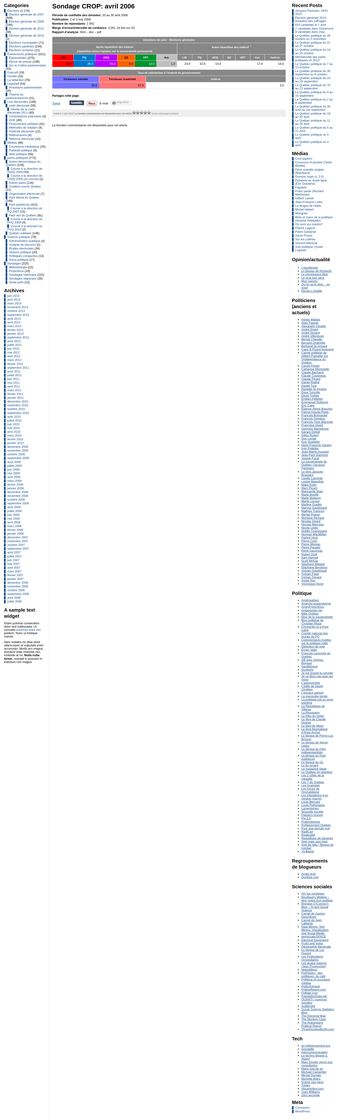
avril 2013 (13, 322)
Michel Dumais (311, 1075)
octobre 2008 (16, 499)
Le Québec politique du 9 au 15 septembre (314, 93)
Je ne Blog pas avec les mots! (317, 677)
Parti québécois (19, 204)
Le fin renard (309, 765)
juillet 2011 (14, 375)
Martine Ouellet (311, 504)
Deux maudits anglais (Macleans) (309, 171)
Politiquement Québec (316, 825)
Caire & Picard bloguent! (317, 349)
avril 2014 (13, 299)
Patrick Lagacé (305, 228)
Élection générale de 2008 (26, 21)
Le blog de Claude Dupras (313, 720)
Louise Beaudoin (312, 481)
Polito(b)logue (310, 986)
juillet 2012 (14, 345)
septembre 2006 (18, 594)
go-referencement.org (315, 1045)
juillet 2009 (14, 466)
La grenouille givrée (314, 696)
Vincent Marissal (306, 243)
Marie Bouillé (310, 494)
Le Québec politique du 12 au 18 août (312, 122)
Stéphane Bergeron (314, 567)
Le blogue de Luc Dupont (312, 951)
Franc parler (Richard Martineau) (309, 192)
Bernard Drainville (313, 343)
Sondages (14, 263)
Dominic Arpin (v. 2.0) (309, 176)
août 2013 (14, 318)
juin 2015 (13, 296)
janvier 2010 (15, 443)
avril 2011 (13, 386)
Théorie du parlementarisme (17, 96)
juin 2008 (13, 515)
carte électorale (19, 105)
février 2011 (15, 394)
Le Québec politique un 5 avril (312, 136)
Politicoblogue (310, 822)
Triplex (305, 1085)
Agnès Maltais (310, 319)
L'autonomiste (310, 683)
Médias (12, 142)
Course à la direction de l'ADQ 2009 (24, 170)
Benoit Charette (311, 339)
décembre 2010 (17, 401)
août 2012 (14, 341)
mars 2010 (14, 435)
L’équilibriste (309, 267)
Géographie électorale (316, 946)
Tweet (56, 103)
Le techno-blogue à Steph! (314, 1057)
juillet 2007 (14, 556)
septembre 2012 (18, 337)
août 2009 (14, 462)
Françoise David (312, 425)
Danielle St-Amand (313, 389)
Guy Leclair (309, 438)
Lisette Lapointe (312, 478)
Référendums (18, 135)
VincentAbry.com (312, 1088)
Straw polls (16, 282)
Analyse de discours (22, 244)
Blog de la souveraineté (317, 617)
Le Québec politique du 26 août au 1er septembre (312, 108)
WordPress (302, 1111)
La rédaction (15, 80)
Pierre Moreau (310, 544)
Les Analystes (310, 785)
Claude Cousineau (313, 375)
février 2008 (15, 530)
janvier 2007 (15, 579)
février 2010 (15, 439)
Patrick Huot (309, 537)
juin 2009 (13, 469)
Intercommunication (314, 1052)
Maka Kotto (309, 485)
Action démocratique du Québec (23, 163)
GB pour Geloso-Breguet (312, 661)
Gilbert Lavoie (304, 198)
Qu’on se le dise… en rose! (315, 286)
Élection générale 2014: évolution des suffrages (311, 19)
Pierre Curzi (309, 541)
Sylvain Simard (311, 577)
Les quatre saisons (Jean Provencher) (313, 964)
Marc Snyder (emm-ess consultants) (317, 1063)
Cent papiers (303, 158)
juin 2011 (13, 379)
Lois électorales (17, 101)
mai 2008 (13, 518)
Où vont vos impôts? (309, 224)
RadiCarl (307, 831)
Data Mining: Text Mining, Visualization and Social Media (315, 930)
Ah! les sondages (312, 893)
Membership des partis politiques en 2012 (310, 58)
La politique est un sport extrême (317, 701)
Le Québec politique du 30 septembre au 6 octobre (312, 72)
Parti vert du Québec (22, 215)
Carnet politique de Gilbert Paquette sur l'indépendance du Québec (314, 357)
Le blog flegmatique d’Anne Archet (314, 730)
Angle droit (308, 874)
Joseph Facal (310, 458)
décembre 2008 (17, 492)
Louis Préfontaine (313, 805)
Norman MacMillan (313, 534)
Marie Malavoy (311, 498)
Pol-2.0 (306, 818)
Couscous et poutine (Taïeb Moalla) (313, 164)
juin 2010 (13, 424)
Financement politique (23, 124)
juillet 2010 (14, 420)
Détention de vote (313, 646)
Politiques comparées (23, 256)
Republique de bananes (317, 838)
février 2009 (15, 484)
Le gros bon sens (312, 278)
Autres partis (17, 182)
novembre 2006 (17, 586)
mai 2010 (13, 428)
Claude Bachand (312, 372)
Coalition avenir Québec (25, 186)
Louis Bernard (310, 802)
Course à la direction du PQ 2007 (24, 210)
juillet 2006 (14, 601)
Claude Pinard (310, 379)
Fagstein (301, 187)
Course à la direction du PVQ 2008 (24, 220)
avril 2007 (13, 567)
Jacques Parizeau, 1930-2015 (312, 12)
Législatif (13, 83)
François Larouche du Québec (315, 654)
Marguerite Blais (312, 491)
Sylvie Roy (308, 580)
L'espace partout (312, 692)
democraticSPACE (313, 936)
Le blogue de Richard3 (316, 271)
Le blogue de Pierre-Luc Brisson (317, 737)
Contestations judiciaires (25, 116)
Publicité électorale (21, 131)
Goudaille (307, 1049)
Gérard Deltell (310, 432)
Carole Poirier (310, 366)
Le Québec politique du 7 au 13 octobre (314, 65)
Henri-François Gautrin (316, 445)
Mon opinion (309, 281)
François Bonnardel (314, 415)
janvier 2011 (15, 397)
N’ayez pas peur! (312, 1082)
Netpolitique (309, 969)
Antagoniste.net (311, 610)
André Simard (310, 332)
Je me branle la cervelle (317, 673)
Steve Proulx (303, 235)
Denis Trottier (310, 395)
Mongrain (301, 213)
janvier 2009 (15, 488)
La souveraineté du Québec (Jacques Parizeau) (314, 465)
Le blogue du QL (312, 762)
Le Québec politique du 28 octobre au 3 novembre (312, 37)
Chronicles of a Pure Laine (315, 628)
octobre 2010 (16, 409)
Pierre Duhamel (305, 232)
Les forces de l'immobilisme (310, 790)
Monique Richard (312, 518)
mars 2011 (14, 390)
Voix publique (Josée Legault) (309, 248)
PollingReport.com (313, 989)
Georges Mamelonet (315, 428)
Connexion (302, 1107)
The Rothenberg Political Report (312, 1024)
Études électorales (21, 248)
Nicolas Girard (310, 521)
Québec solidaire (20, 233)
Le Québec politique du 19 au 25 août (312, 115)
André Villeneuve (312, 336)
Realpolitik (308, 835)
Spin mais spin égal (314, 841)
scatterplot (308, 1006)
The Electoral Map (313, 1016)
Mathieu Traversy (312, 511)
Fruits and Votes (312, 943)
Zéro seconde (310, 1095)
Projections (16, 271)
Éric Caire (308, 405)
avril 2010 (13, 431)
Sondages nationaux (22, 274)
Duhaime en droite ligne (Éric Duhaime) (311, 182)
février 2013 (15, 330)
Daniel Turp (309, 385)
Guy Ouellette (310, 442)
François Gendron (313, 418)
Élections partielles (21, 46)
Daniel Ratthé (310, 382)
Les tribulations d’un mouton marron (314, 796)
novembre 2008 (17, 496)
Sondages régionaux (22, 278)
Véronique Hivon (312, 584)
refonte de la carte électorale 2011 (21, 110)
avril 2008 (13, 522)
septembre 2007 (18, 548)
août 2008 (14, 507)
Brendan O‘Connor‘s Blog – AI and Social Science (315, 907)
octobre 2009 (16, 454)
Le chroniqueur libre (314, 274)
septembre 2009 (18, 458)
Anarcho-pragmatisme (316, 603)
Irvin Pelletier (310, 448)
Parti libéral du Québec (24, 197)
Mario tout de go (312, 1068)
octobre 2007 (16, 545)
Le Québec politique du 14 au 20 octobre (312, 51)
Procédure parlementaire (25, 87)
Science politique (18, 237)
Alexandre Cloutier (313, 326)
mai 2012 (13, 352)
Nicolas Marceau (312, 524)
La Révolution (310, 712)
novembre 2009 (17, 450)
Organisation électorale (24, 193)
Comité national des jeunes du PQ (314, 635)
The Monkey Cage (313, 1019)
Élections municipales (23, 42)
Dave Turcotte (310, 392)
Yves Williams (310, 1092)
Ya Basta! (307, 851)
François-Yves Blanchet (317, 422)
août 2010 (14, 416)
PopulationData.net (314, 996)
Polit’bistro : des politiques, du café (313, 974)
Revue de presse (20, 61)
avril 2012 (13, 356)
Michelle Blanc (311, 1079)
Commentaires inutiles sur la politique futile (316, 641)
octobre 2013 (16, 311)
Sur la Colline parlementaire (27, 65)
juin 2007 (13, 560)
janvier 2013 (15, 333)
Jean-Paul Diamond (314, 455)
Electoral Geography (315, 940)
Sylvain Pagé (310, 574)
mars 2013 (14, 326)
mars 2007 (14, 571)
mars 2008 (14, 526)
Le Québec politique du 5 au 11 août (314, 129)
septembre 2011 (18, 367)
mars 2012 (14, 360)
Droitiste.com (310, 877)
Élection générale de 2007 (26, 14)
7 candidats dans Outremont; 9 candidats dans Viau (314, 30)
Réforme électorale (21, 139)
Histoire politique (20, 252)
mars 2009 (14, 481)
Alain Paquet (310, 323)
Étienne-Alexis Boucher (317, 408)
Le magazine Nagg (313, 768)
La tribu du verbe (312, 716)
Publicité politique (20, 150)
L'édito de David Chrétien (312, 687)
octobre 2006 (16, 590)
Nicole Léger (309, 527)
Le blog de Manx (312, 726)
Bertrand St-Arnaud (314, 346)
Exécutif (12, 72)
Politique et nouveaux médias (315, 981)
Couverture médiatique (24, 146)
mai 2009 (13, 473)
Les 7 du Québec (312, 782)
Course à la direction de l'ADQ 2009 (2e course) (24, 177)
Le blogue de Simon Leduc (314, 744)
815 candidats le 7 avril (310, 25)
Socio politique (18, 259)
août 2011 (14, 371)
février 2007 (15, 575)
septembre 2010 (18, 413)
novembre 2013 (17, 307)
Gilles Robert (310, 435)
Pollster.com (309, 993)
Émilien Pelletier (312, 399)
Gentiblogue (309, 666)
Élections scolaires (21, 50)
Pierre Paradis (310, 547)
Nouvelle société (312, 811)
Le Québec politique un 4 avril (312, 143)
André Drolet (309, 329)
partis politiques (17, 158)
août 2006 (14, 597)
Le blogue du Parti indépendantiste (313, 750)
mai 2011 (13, 382)
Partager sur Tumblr (76, 102)
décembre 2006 (17, 582)
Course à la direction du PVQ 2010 (24, 227)
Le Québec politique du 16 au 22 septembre (312, 86)
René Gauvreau (312, 550)
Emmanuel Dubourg (314, 402)
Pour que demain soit (315, 828)
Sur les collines (305, 239)
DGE (12, 120)
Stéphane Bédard (313, 564)
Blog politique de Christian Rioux (312, 621)
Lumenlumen (310, 808)
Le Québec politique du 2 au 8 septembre (314, 101)
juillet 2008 (14, 511)
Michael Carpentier (313, 1072)
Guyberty (307, 669)
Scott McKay (309, 561)
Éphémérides (18, 58)
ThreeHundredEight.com (317, 1029)
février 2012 (15, 364)
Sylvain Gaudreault (314, 570)
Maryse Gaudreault (314, 508)
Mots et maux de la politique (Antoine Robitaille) (314, 218)
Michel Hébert (304, 209)
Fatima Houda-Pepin (315, 412)
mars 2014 (14, 303)
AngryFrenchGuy (312, 607)
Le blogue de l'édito (308, 205)
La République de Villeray (313, 707)
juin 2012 (13, 348)
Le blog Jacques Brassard (312, 473)
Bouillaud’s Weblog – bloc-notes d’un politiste (317, 898)
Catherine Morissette (315, 369)
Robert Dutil (309, 554)
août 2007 (14, 552)
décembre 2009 (17, 446)
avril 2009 (13, 477)
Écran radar (309, 649)
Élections (13, 10)
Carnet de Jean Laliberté (311, 921)
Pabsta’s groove (312, 815)
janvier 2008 (15, 533)
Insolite (12, 76)
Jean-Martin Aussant (315, 451)
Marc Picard (309, 488)
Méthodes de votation (23, 127)
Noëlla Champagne (314, 531)
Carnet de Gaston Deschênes (313, 915)
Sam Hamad (309, 557)
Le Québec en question (316, 772)
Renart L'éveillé (311, 291)
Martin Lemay (310, 501)
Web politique (18, 154)
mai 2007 (13, 564)
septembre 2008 (18, 503)
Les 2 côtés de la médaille (312, 777)
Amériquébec (310, 600)
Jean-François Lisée (308, 202)
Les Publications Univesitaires (312, 958)
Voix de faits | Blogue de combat (317, 846)
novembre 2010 (17, 405)
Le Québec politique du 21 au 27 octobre (312, 44)
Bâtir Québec (310, 613)
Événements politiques (22, 54)
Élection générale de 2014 (26, 35)
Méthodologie (18, 267)
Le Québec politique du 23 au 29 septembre (312, 79)
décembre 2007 (17, 537)
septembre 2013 (18, 315)
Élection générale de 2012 (26, 28)
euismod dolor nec (28, 630)
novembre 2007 (17, 541)
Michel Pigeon (310, 514)
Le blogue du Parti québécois (313, 757)
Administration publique (24, 241)
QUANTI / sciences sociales (314, 1001)
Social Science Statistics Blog (317, 1011)
